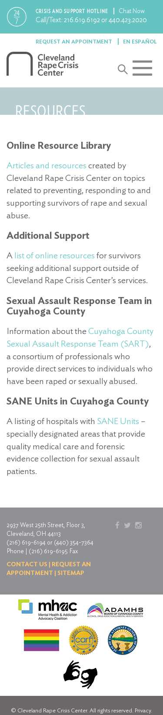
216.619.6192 (82, 20)
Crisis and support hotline (72, 11)
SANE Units (118, 421)
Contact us (27, 564)
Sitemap (70, 572)
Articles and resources (46, 165)
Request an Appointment (74, 41)
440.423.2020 (128, 20)
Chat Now (132, 10)
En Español (139, 41)
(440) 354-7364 (73, 542)
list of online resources (54, 255)
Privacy (143, 710)
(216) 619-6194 (26, 542)
